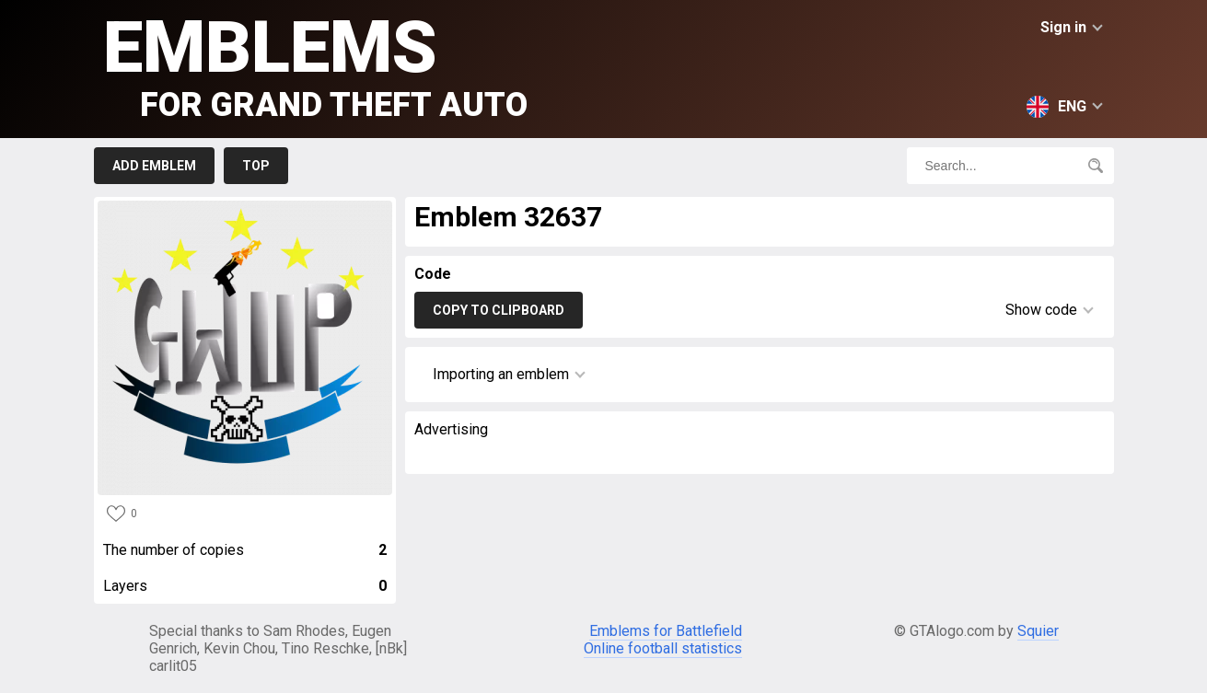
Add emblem (154, 165)
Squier (1038, 631)
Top (256, 165)
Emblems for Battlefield (665, 631)
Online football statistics (663, 648)
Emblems (315, 65)
